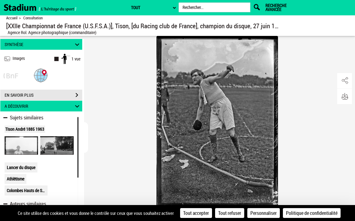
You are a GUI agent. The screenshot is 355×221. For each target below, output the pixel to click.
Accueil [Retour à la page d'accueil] (11, 18)
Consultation (33, 18)
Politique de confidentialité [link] (312, 213)
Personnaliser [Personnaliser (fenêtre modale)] (263, 213)
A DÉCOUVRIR (43, 106)
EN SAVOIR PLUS (43, 95)
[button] (40, 75)
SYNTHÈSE (43, 44)
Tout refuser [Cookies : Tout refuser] (229, 213)
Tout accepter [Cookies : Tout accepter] (196, 213)
